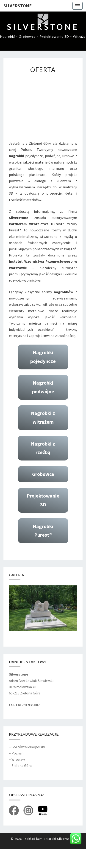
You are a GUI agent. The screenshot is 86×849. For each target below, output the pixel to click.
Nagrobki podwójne (43, 387)
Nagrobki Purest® (43, 530)
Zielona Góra (21, 765)
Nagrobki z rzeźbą (43, 447)
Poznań (17, 753)
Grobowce (43, 474)
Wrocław (18, 759)
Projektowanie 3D (43, 499)
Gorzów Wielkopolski (28, 747)
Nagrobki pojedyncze (43, 356)
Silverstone (17, 6)
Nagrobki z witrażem (43, 417)
